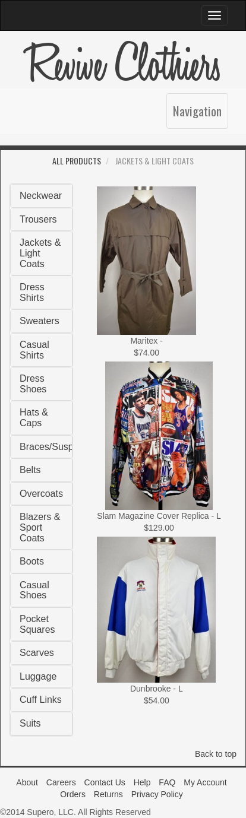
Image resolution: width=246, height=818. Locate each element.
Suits (30, 723)
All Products (76, 160)
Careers (61, 782)
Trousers (38, 219)
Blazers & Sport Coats (40, 527)
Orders (73, 794)
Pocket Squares (37, 624)
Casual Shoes (34, 590)
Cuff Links (41, 700)
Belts (30, 470)
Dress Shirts (32, 292)
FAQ (167, 782)
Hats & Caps (34, 417)
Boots (32, 561)
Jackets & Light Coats (40, 252)
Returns (108, 794)
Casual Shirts (34, 350)
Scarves (37, 653)
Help (142, 782)
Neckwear (41, 196)
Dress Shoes (33, 383)
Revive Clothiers (123, 65)
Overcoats (41, 494)
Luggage (38, 676)
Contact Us (104, 782)
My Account (205, 782)
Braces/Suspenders (61, 447)
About (27, 782)
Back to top (215, 754)
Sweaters (39, 321)
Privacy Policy (157, 794)
